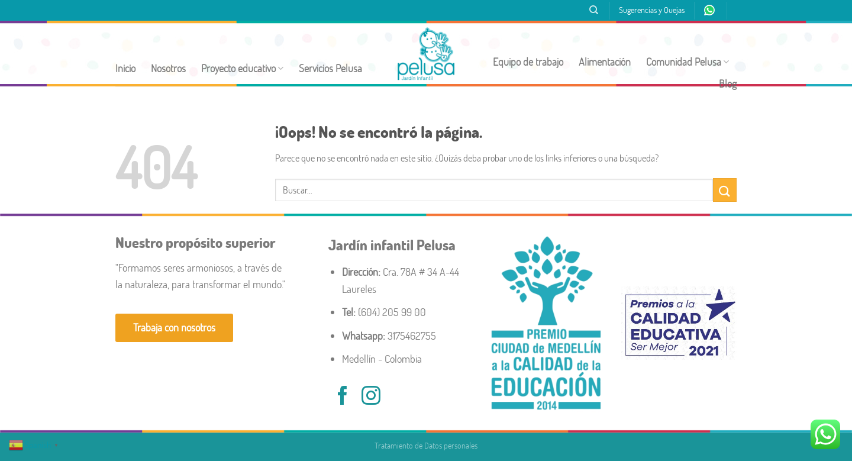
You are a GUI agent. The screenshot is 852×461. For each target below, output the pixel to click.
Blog (728, 84)
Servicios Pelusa (330, 68)
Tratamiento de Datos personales (426, 445)
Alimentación (605, 62)
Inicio (125, 68)
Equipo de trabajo (528, 62)
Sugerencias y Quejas (652, 10)
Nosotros (168, 68)
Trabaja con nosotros (174, 327)
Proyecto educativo (242, 68)
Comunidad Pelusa (687, 62)
